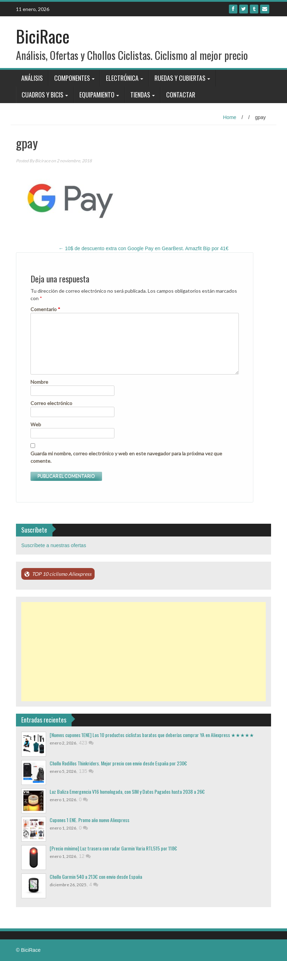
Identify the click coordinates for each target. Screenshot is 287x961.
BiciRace (42, 36)
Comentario (45, 309)
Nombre (39, 382)
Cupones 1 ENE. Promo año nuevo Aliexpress (89, 820)
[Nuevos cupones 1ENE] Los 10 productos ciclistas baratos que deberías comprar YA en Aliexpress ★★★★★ (152, 734)
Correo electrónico (51, 403)
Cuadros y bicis (42, 94)
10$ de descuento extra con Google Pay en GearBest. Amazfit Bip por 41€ (143, 248)
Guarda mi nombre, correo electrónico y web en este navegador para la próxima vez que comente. (126, 457)
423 (86, 743)
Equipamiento (96, 94)
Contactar (180, 94)
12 (85, 856)
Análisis (32, 78)
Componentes (72, 78)
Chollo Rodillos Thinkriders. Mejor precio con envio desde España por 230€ (118, 763)
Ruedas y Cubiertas (180, 78)
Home (229, 117)
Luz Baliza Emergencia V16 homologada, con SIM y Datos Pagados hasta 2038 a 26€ (127, 791)
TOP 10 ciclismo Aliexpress (61, 574)
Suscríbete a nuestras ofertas (53, 545)
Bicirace (42, 160)
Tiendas (140, 94)
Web (35, 424)
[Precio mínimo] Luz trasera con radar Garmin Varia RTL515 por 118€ (113, 848)
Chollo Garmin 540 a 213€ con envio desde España (96, 876)
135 (86, 771)
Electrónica (122, 78)
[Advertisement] (143, 651)
